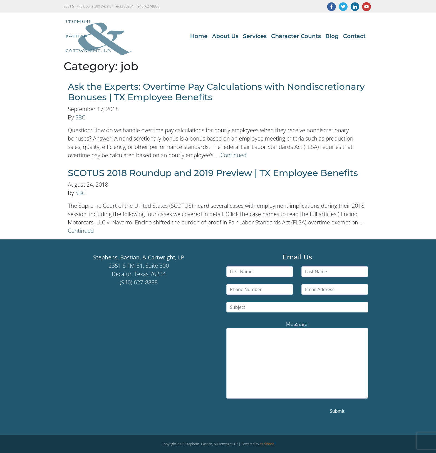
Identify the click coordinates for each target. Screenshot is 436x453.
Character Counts (296, 36)
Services (255, 36)
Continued (234, 155)
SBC (80, 117)
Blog (332, 36)
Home (199, 36)
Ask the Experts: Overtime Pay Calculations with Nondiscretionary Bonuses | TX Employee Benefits (216, 91)
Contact (354, 36)
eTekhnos (267, 444)
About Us (225, 36)
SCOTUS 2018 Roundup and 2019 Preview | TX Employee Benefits (213, 172)
